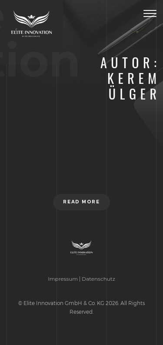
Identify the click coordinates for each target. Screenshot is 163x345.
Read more (81, 202)
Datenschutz (98, 278)
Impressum (63, 278)
